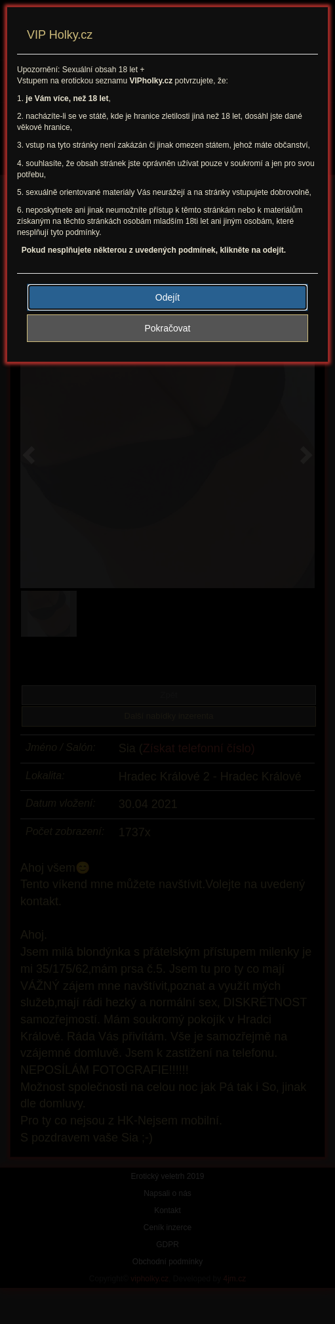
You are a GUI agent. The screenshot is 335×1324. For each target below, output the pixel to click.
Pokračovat (167, 328)
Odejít (167, 297)
